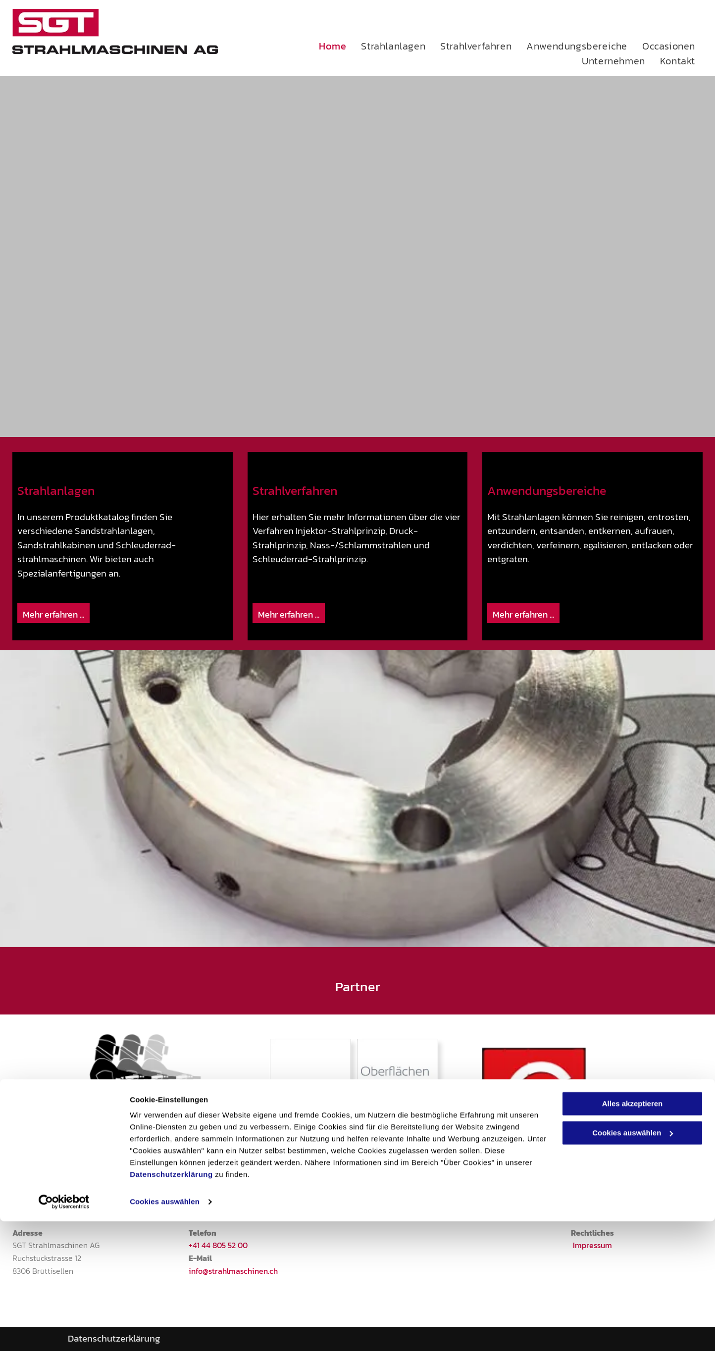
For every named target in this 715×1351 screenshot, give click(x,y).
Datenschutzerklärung (171, 1304)
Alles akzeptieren (632, 1233)
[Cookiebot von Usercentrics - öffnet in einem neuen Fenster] (64, 1331)
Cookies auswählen (165, 1331)
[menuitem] (340, 46)
